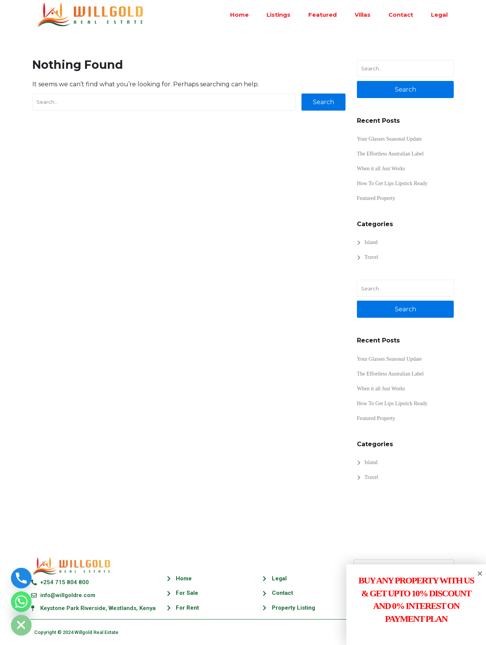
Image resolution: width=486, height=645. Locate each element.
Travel (371, 257)
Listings (275, 14)
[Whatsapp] (21, 601)
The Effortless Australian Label (390, 154)
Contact (397, 14)
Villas (359, 14)
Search (323, 102)
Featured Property (376, 198)
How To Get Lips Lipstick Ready (392, 183)
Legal (435, 14)
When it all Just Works (381, 168)
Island (370, 242)
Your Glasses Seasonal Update (389, 139)
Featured (319, 14)
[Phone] (21, 578)
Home (235, 14)
